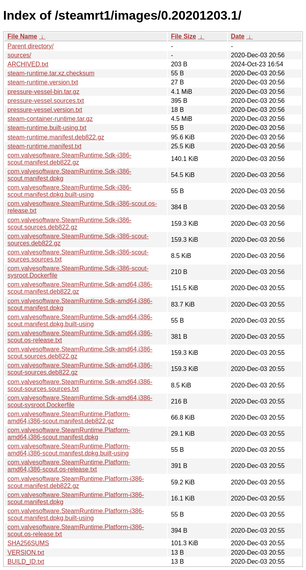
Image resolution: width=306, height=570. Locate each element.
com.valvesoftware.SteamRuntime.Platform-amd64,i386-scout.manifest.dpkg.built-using (68, 450)
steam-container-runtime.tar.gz (50, 118)
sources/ (19, 55)
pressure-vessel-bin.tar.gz (43, 91)
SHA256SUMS (28, 543)
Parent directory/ (30, 46)
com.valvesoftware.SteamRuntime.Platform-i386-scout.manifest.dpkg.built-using (75, 514)
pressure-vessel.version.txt (44, 109)
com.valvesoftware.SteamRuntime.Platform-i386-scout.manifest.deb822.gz (75, 482)
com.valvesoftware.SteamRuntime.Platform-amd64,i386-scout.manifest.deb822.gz (68, 417)
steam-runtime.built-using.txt (46, 127)
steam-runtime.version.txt (42, 82)
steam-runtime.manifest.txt (44, 146)
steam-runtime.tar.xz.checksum (50, 73)
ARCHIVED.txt (27, 64)
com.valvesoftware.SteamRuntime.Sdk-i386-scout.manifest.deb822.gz (69, 159)
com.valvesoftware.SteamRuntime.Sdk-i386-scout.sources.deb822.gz (69, 223)
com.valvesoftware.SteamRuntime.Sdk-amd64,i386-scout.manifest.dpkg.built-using (79, 320)
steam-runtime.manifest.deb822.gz (55, 137)
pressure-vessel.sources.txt (45, 100)
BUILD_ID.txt (25, 561)
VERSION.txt (25, 552)
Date (238, 36)
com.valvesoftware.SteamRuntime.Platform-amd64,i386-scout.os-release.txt (68, 466)
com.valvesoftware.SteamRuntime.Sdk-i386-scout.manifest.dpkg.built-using (69, 191)
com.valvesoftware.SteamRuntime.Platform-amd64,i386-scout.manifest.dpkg (68, 433)
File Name (22, 36)
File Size (183, 36)
